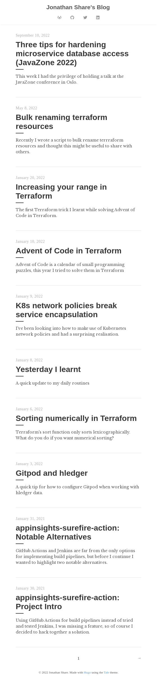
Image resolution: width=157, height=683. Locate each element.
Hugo (87, 672)
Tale (106, 672)
